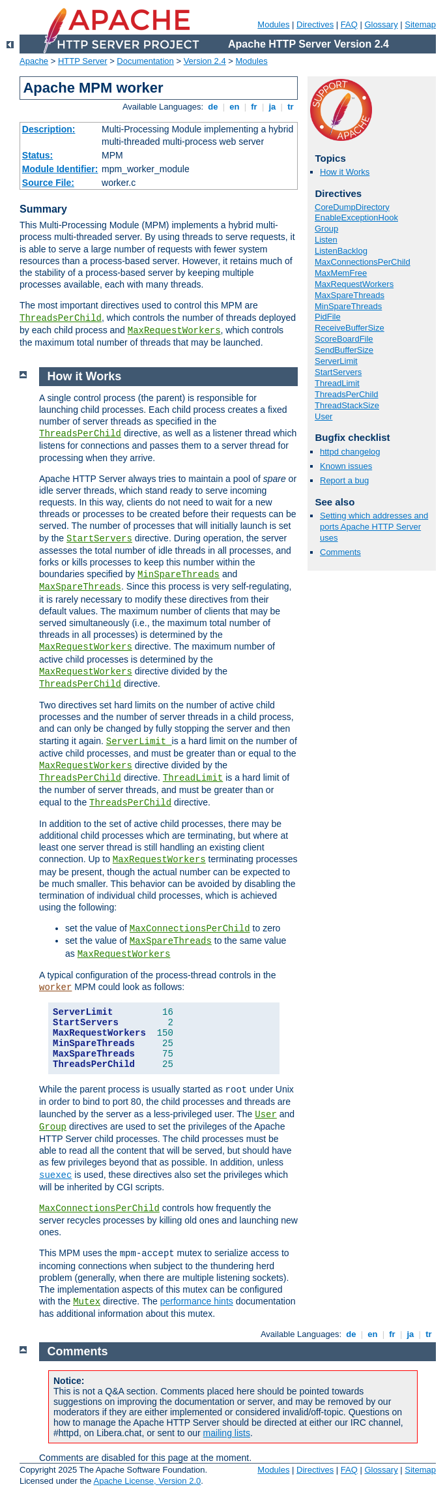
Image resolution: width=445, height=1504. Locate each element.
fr (254, 107)
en (234, 107)
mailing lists (226, 1433)
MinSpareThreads (348, 306)
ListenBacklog (341, 251)
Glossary (380, 24)
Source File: (48, 182)
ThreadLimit (337, 383)
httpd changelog (350, 452)
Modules (273, 24)
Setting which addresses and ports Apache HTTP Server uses (374, 527)
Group (326, 228)
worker (55, 987)
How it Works (344, 172)
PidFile (328, 317)
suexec (55, 1175)
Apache (34, 61)
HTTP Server (83, 61)
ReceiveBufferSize (349, 328)
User (323, 416)
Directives (315, 24)
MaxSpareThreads (349, 295)
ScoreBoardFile (344, 339)
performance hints (196, 1301)
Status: (37, 155)
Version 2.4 (205, 61)
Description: (49, 129)
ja (272, 107)
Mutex (86, 1302)
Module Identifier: (60, 169)
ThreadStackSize (347, 405)
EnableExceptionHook (356, 217)
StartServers (338, 372)
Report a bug (344, 480)
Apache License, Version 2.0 (147, 1481)
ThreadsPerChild (61, 318)
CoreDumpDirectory (352, 207)
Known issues (346, 466)
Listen (326, 240)
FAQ (349, 24)
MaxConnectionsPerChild (362, 262)
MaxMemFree (341, 273)
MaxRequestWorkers (174, 330)
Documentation (145, 61)
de (213, 107)
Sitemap (420, 24)
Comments (340, 552)
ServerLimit (336, 361)
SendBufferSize (344, 350)
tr (290, 107)
